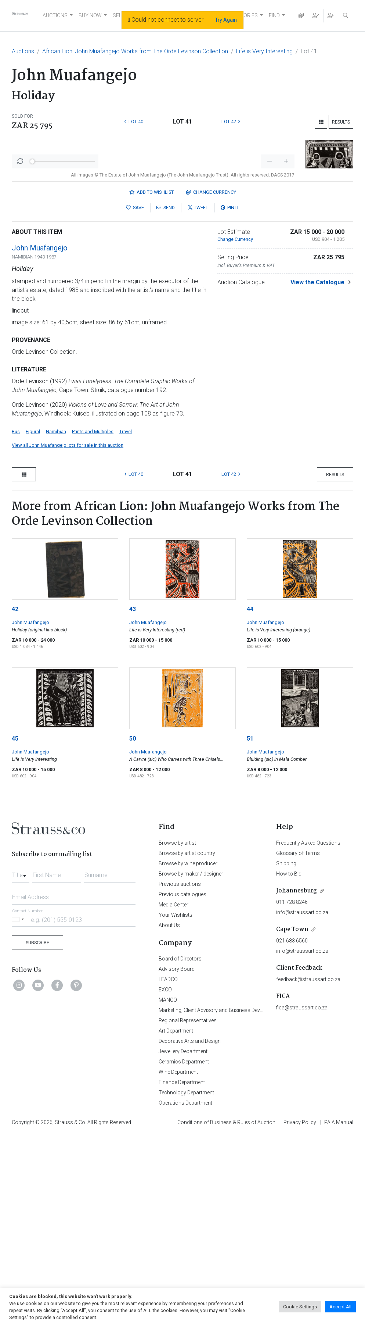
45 (15, 931)
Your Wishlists (175, 1108)
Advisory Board (177, 1162)
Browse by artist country (187, 1046)
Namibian (56, 624)
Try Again (226, 20)
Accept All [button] (340, 1306)
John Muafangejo (40, 440)
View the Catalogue (317, 474)
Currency (211, 385)
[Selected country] (19, 1112)
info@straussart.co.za (302, 1105)
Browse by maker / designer (191, 1066)
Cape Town (292, 1122)
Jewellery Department (183, 1244)
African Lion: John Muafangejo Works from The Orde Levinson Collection (135, 51)
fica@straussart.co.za (302, 1200)
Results (341, 122)
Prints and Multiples (92, 624)
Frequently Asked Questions (308, 1035)
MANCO (168, 1192)
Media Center (173, 1097)
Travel (125, 624)
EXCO (165, 1182)
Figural (33, 624)
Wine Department (178, 1265)
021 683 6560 (292, 1133)
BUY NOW (90, 15)
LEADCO (168, 1172)
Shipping (286, 1056)
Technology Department (186, 1285)
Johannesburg (296, 1083)
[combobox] (20, 1065)
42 (15, 801)
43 (132, 801)
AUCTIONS (55, 15)
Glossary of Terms (298, 1046)
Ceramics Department (184, 1254)
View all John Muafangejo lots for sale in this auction (67, 638)
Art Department (176, 1223)
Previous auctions (180, 1077)
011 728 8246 (292, 1095)
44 (250, 801)
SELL (118, 15)
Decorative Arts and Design (190, 1234)
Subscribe (37, 1135)
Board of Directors (180, 1151)
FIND (274, 15)
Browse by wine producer (188, 1056)
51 (250, 931)
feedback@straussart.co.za (308, 1172)
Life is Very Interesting (264, 51)
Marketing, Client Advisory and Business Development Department (234, 1203)
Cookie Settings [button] (300, 1306)
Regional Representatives (188, 1213)
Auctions (23, 51)
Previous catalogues (182, 1087)
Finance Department (182, 1275)
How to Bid (288, 1066)
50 (132, 931)
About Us (169, 1118)
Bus (16, 624)
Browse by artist (177, 1035)
